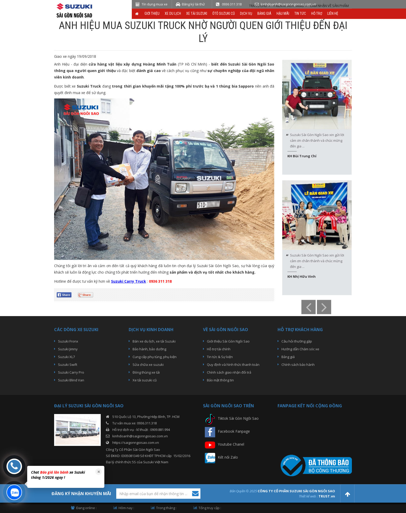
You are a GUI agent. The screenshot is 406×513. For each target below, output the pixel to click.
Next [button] (324, 307)
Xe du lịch (173, 13)
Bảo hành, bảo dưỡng (149, 349)
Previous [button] (308, 307)
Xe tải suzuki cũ (145, 380)
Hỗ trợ (316, 13)
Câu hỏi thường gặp (296, 341)
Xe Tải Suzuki (196, 13)
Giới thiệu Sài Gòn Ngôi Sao (228, 341)
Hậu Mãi (283, 13)
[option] (317, 117)
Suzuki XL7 (66, 356)
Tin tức (300, 13)
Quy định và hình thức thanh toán (233, 364)
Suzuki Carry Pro (71, 372)
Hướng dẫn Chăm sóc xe (300, 349)
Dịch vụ (246, 13)
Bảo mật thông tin (220, 380)
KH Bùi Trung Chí (301, 156)
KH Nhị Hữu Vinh (301, 276)
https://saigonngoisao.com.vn (135, 442)
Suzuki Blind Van (71, 380)
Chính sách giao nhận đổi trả (229, 372)
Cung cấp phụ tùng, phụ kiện (155, 356)
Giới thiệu (152, 13)
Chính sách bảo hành (298, 364)
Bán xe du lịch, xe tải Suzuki (154, 341)
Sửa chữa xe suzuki (148, 364)
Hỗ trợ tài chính (218, 349)
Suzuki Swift (67, 364)
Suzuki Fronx (68, 341)
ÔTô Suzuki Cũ (223, 13)
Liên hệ (332, 13)
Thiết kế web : (308, 496)
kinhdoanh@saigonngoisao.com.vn (140, 436)
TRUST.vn (326, 496)
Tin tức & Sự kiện (220, 356)
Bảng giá (264, 13)
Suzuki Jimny (68, 349)
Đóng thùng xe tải (146, 372)
